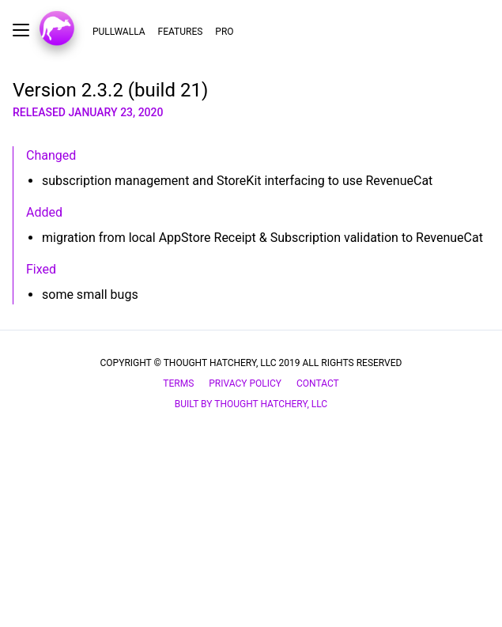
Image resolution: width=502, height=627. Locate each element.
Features (180, 31)
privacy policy (245, 383)
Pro (224, 31)
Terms (178, 383)
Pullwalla (118, 31)
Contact (317, 383)
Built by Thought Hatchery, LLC (251, 404)
